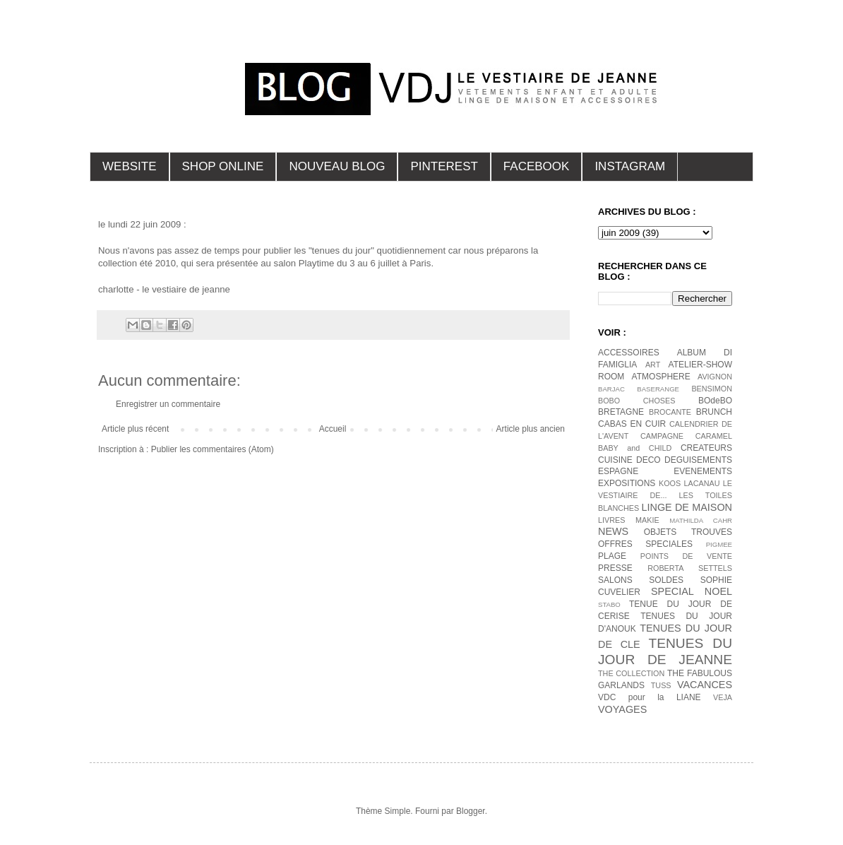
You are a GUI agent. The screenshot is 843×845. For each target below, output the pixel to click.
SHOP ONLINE (223, 166)
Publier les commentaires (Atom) (212, 449)
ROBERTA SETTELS (689, 568)
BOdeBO (715, 401)
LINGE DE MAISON (686, 507)
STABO (609, 604)
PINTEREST (443, 166)
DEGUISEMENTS (698, 460)
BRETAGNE (621, 412)
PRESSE (615, 568)
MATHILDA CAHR (700, 520)
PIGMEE (719, 544)
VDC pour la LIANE (649, 697)
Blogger (470, 811)
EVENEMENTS (703, 471)
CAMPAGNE (661, 436)
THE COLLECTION (631, 673)
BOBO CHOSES (636, 400)
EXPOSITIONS (626, 483)
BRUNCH (714, 412)
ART (652, 364)
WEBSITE (129, 166)
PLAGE (612, 556)
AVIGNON (715, 376)
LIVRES (611, 520)
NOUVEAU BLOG (337, 166)
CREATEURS (706, 448)
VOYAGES (622, 709)
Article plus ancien (530, 429)
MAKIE (647, 520)
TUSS (661, 685)
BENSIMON (711, 388)
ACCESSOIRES (628, 353)
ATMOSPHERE (661, 377)
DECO (648, 460)
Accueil (333, 429)
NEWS (613, 531)
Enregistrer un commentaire (168, 404)
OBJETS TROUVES (688, 532)
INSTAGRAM (629, 166)
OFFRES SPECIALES (645, 544)
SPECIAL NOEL (691, 591)
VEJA (722, 697)
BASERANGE (658, 389)
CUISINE (615, 460)
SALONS (615, 580)
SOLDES (666, 580)
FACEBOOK (536, 166)
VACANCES (704, 684)
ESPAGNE (618, 471)
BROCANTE (670, 412)
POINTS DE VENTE (686, 556)
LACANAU (701, 483)
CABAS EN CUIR (632, 424)
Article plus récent (135, 429)
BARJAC (611, 389)
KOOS (670, 483)
